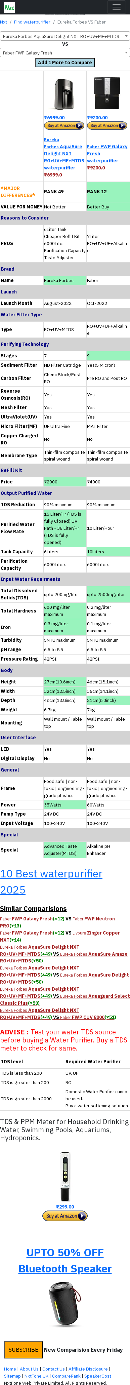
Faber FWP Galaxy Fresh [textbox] (27, 53)
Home (10, 1369)
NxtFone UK (36, 1376)
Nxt (3, 22)
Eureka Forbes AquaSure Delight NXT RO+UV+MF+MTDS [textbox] (61, 36)
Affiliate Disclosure (88, 1369)
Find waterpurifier (32, 22)
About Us (29, 1369)
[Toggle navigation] (116, 7)
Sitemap (12, 1376)
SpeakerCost (97, 1376)
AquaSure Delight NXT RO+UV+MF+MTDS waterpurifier (64, 154)
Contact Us (53, 1369)
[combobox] (65, 36)
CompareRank (66, 1376)
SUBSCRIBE (23, 1349)
